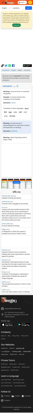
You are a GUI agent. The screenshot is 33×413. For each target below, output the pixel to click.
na (2, 207)
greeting (14, 131)
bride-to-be (5, 202)
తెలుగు (27, 108)
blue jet (4, 260)
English (13, 70)
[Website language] (22, 2)
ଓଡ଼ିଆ (15, 112)
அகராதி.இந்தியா (5, 351)
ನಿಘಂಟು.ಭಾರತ (27, 351)
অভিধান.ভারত (13, 354)
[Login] (30, 2)
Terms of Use (24, 335)
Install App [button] (16, 182)
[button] (3, 184)
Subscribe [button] (16, 25)
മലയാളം (12, 116)
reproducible (6, 196)
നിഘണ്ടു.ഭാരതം (16, 351)
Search (28, 8)
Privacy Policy (15, 335)
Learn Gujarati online (7, 385)
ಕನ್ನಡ (10, 112)
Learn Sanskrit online (20, 385)
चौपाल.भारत (21, 354)
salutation (7, 86)
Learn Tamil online (6, 382)
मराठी (20, 112)
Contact (3, 338)
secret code (5, 224)
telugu (4, 272)
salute (13, 103)
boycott (4, 250)
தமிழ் (5, 116)
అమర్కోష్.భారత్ (20, 348)
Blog (9, 335)
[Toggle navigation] (3, 2)
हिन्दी (5, 112)
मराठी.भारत (11, 348)
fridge (4, 229)
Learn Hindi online (6, 379)
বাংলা (25, 112)
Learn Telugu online (18, 379)
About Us (3, 335)
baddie (4, 282)
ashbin (4, 290)
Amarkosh (5, 70)
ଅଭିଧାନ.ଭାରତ (4, 354)
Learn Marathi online (18, 382)
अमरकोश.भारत (4, 348)
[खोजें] (18, 8)
